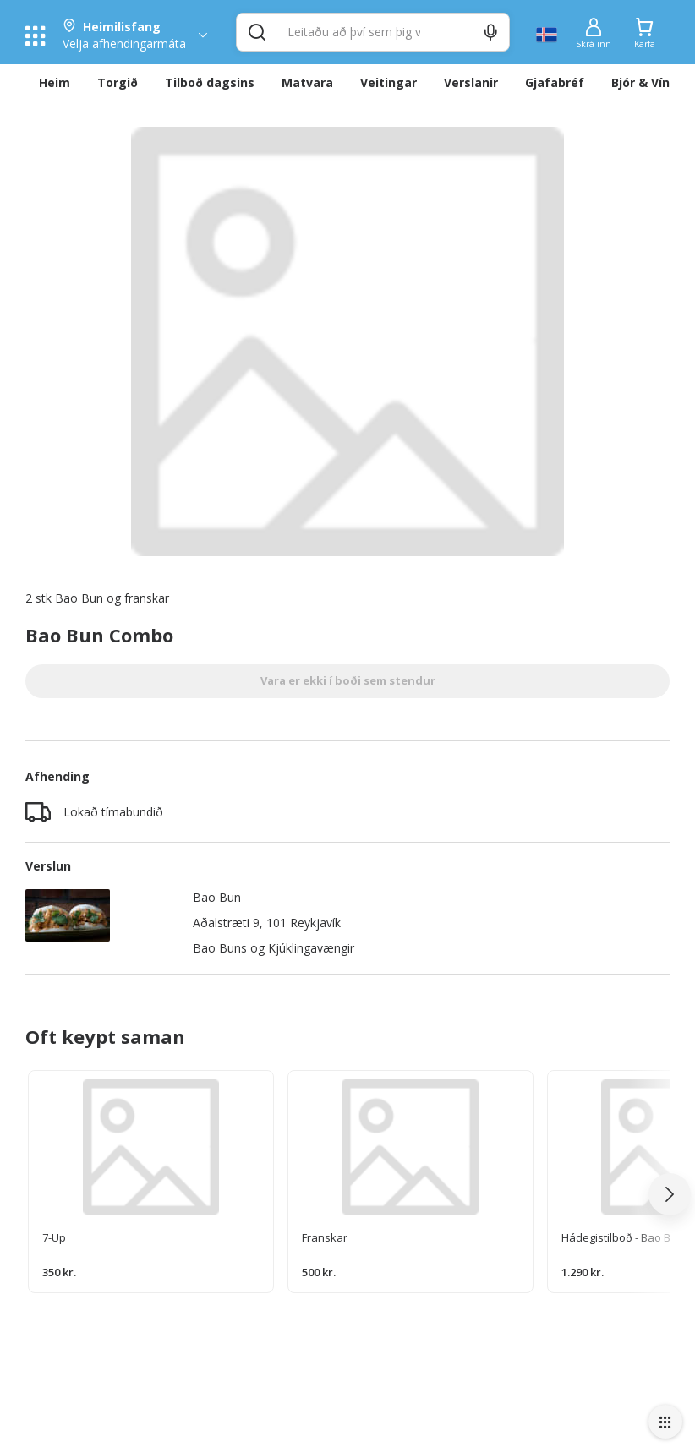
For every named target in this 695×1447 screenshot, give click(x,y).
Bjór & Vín (640, 82)
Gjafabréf (554, 82)
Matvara (307, 82)
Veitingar (388, 82)
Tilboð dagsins (209, 82)
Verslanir (471, 82)
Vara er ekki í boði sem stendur (347, 680)
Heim (54, 82)
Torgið (117, 82)
